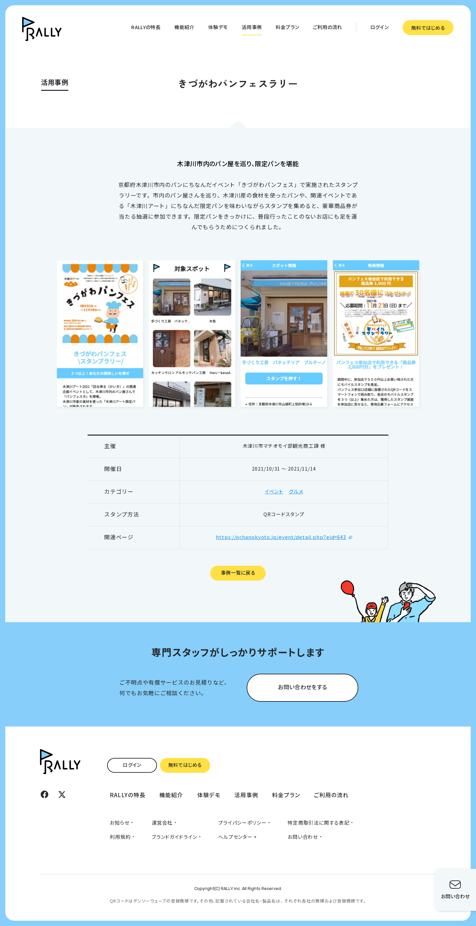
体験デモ (218, 26)
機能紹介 (184, 26)
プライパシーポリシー (242, 822)
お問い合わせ (303, 836)
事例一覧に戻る (238, 572)
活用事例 (252, 26)
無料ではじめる (428, 27)
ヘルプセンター (235, 836)
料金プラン (287, 26)
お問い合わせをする (302, 687)
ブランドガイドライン (174, 836)
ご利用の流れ (327, 26)
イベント (274, 491)
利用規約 (120, 836)
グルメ (296, 491)
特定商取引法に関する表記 (318, 822)
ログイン (379, 26)
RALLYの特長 (145, 26)
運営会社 (162, 822)
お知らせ (120, 822)
